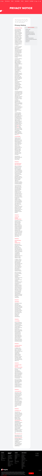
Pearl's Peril (23, 462)
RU (22, 19)
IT (15, 20)
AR (25, 20)
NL (15, 21)
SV (17, 22)
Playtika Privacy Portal (18, 437)
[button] (17, 161)
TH (26, 21)
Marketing (16, 457)
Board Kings (23, 457)
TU (21, 20)
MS (20, 21)
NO (22, 21)
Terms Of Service (21, 22)
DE (19, 19)
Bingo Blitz (23, 456)
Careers (2, 456)
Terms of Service (10, 457)
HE (27, 20)
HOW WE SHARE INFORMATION (30, 33)
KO (17, 21)
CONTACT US (27, 41)
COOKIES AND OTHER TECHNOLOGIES (31, 39)
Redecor (23, 464)
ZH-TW (19, 20)
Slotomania (23, 465)
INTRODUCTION (28, 29)
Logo (1, 459)
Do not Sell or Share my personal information (40, 471)
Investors (2, 457)
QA (15, 462)
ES (17, 19)
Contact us (23, 454)
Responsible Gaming (10, 464)
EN (15, 19)
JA (20, 19)
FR (24, 19)
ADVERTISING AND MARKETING (30, 34)
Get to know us (3, 454)
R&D (15, 460)
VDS (22, 467)
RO (24, 21)
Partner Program (3, 460)
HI (23, 20)
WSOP (22, 468)
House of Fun (23, 459)
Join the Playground (17, 454)
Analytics (16, 456)
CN (15, 22)
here (18, 125)
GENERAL (27, 35)
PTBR (26, 19)
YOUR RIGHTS (28, 40)
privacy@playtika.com (18, 420)
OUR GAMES (27, 30)
